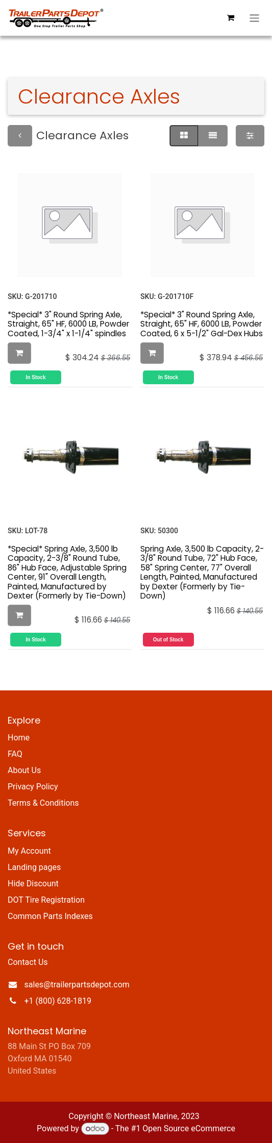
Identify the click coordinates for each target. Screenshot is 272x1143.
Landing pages (34, 867)
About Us (24, 770)
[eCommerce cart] (230, 18)
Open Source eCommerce (188, 1128)
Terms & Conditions (43, 803)
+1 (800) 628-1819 (57, 1001)
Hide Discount (33, 883)
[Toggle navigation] (254, 18)
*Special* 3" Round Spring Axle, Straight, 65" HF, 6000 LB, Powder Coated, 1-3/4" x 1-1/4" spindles (68, 324)
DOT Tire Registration (46, 900)
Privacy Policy (33, 786)
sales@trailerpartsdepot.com (77, 984)
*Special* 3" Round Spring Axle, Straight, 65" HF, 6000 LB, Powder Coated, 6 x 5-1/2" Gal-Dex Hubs (201, 324)
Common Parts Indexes (50, 916)
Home (19, 737)
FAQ (15, 754)
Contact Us (28, 962)
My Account (29, 851)
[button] (19, 353)
